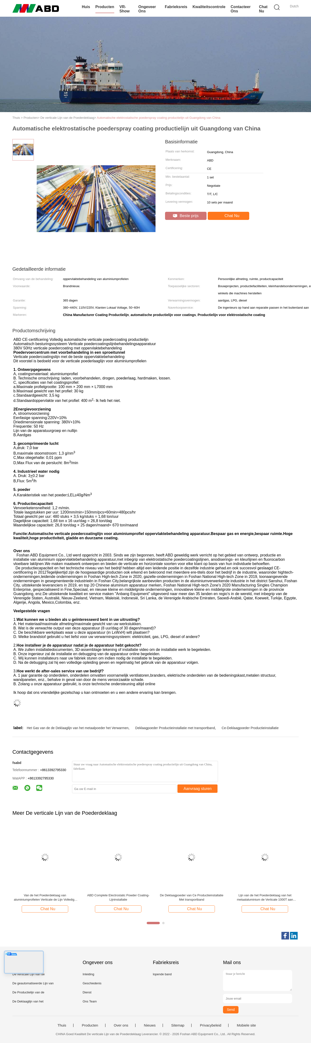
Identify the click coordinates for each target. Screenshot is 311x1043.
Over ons (121, 1025)
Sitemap (177, 1025)
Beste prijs (185, 215)
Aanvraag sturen (198, 789)
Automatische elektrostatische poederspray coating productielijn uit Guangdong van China (158, 117)
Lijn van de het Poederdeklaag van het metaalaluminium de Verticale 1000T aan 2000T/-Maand (265, 897)
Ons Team (90, 1001)
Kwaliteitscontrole (208, 7)
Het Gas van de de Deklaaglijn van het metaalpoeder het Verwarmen (77, 728)
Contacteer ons (241, 9)
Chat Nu (263, 9)
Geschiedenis (92, 983)
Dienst (87, 992)
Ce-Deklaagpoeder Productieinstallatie (250, 728)
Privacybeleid (210, 1025)
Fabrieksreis (176, 7)
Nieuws (150, 1025)
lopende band (162, 974)
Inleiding (88, 974)
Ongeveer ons (147, 9)
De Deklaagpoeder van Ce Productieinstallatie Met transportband (191, 897)
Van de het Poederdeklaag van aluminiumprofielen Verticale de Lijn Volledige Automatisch (45, 897)
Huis (86, 7)
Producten (104, 7)
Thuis (61, 1025)
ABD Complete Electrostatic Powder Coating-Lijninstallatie (118, 897)
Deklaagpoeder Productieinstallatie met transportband (175, 728)
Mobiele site (246, 1025)
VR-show (124, 9)
